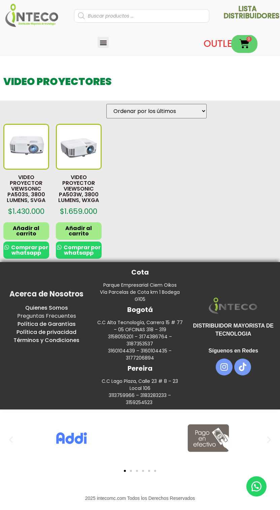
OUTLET (221, 43)
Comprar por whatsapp (29, 250)
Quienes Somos (46, 308)
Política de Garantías (47, 324)
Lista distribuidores (251, 12)
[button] (103, 42)
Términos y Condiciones (46, 340)
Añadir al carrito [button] (26, 230)
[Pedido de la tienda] (156, 111)
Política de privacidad (46, 332)
